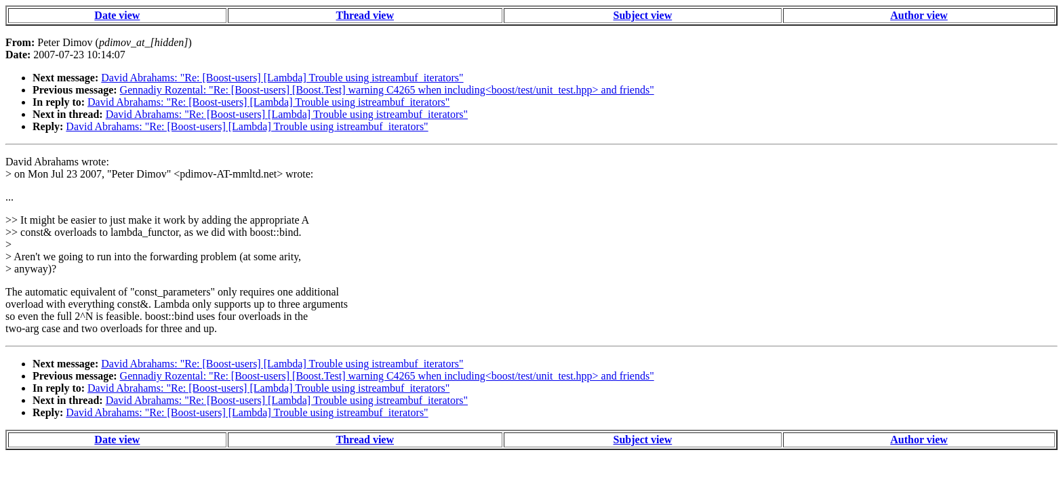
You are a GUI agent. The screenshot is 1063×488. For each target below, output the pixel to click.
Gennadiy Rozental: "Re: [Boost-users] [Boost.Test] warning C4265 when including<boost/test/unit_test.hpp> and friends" (387, 90)
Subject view (643, 15)
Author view (919, 15)
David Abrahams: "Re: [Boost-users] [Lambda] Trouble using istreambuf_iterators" (282, 77)
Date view (117, 15)
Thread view (365, 15)
